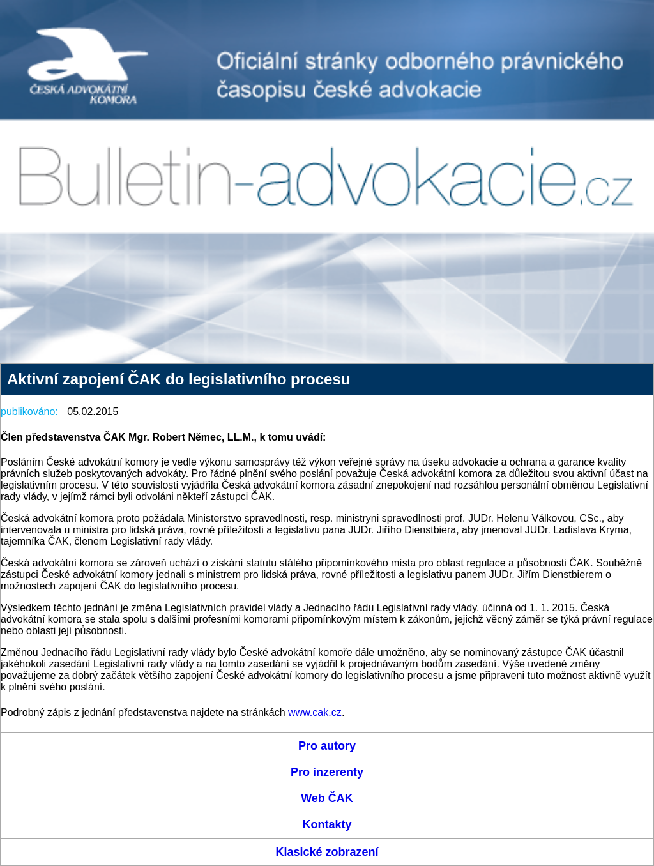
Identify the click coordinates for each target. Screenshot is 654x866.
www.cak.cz (315, 712)
